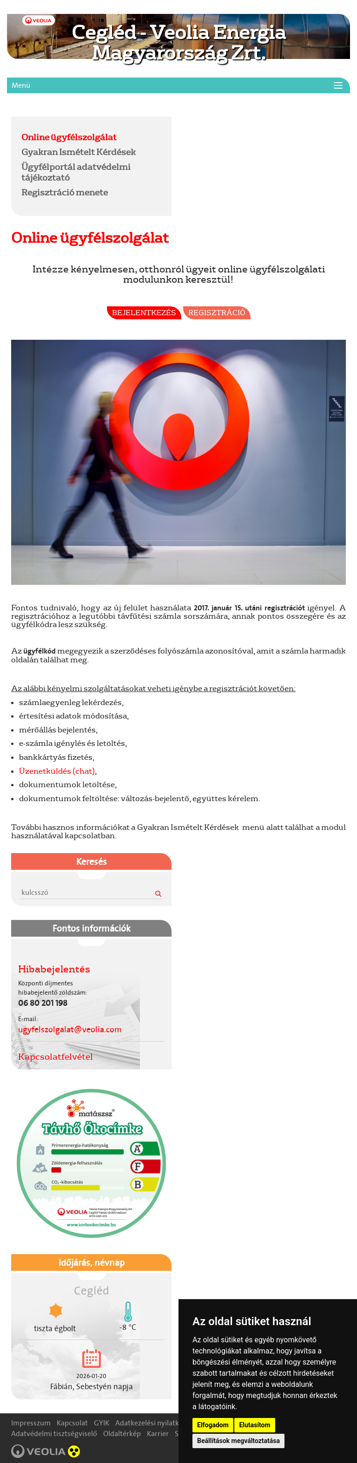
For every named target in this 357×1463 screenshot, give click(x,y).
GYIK (101, 1423)
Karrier (158, 1433)
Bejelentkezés (144, 312)
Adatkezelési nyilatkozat (154, 1423)
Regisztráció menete (64, 192)
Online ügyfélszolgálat (69, 136)
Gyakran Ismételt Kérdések (78, 151)
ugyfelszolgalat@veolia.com (70, 1029)
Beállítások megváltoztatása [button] (238, 1440)
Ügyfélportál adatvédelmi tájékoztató (76, 172)
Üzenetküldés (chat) (57, 771)
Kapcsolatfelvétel (55, 1056)
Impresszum (31, 1423)
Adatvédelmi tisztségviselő (54, 1433)
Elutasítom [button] (254, 1425)
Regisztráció (216, 312)
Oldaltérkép (122, 1433)
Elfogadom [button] (213, 1425)
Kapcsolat (72, 1423)
